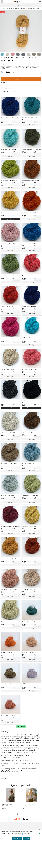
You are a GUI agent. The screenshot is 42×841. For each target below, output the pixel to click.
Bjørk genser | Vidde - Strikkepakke (7, 805)
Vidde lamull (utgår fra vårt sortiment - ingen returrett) (27, 8)
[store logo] (18, 1)
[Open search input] (37, 1)
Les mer (3, 68)
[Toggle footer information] (39, 827)
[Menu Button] (2, 1)
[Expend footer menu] (39, 829)
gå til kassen (21, 726)
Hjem (4, 8)
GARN (7, 8)
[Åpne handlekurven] (40, 1)
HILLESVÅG (11, 8)
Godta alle (26, 838)
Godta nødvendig (17, 838)
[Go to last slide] (2, 54)
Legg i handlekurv (10, 219)
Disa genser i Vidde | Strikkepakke (31, 805)
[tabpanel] (10, 801)
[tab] (17, 814)
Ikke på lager (10, 124)
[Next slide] (39, 54)
